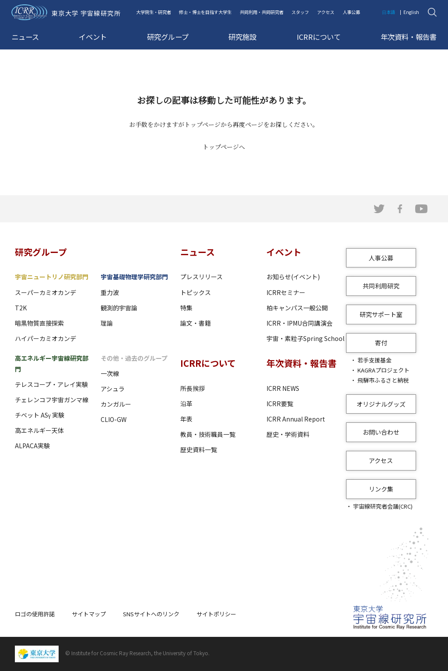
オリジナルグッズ (381, 404)
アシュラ (113, 388)
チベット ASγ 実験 (39, 415)
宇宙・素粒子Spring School (305, 338)
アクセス (325, 12)
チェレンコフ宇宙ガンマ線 (51, 399)
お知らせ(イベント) (293, 276)
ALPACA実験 (32, 445)
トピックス (195, 292)
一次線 (110, 373)
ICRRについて (319, 37)
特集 (186, 307)
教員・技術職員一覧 (207, 434)
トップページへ (224, 146)
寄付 (381, 342)
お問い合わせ (381, 432)
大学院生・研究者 (153, 12)
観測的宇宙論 (119, 307)
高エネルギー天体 (39, 430)
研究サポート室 (381, 314)
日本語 (388, 12)
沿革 (186, 403)
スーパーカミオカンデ (45, 292)
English (411, 12)
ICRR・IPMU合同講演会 (299, 323)
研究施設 (242, 37)
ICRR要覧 (279, 403)
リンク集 (381, 489)
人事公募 (351, 12)
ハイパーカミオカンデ (45, 338)
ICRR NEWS (282, 388)
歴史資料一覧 (198, 449)
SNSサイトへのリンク (151, 614)
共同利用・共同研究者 (262, 12)
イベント (93, 37)
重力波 (110, 292)
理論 (107, 323)
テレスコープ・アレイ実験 (51, 384)
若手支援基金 (374, 360)
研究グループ (168, 37)
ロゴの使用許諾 (35, 614)
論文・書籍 (195, 323)
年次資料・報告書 (409, 37)
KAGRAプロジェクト (383, 370)
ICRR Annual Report (295, 419)
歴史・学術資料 (287, 434)
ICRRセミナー (285, 292)
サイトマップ (89, 614)
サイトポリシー (216, 614)
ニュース (25, 37)
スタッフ (300, 12)
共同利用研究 (381, 285)
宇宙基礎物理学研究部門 (134, 276)
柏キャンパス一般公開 (297, 307)
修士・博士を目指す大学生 (205, 12)
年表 (186, 419)
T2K (21, 307)
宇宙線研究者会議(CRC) (383, 506)
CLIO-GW (113, 419)
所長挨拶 (192, 388)
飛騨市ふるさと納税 (383, 380)
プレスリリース (201, 276)
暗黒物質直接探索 (39, 323)
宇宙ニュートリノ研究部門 (51, 276)
